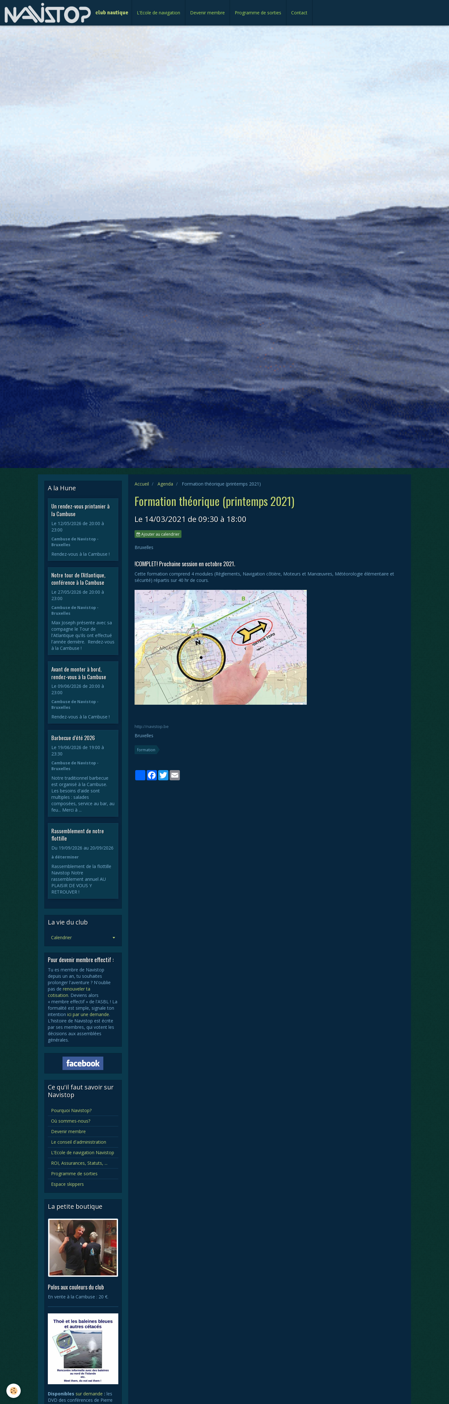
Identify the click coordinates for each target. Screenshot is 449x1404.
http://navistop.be (152, 726)
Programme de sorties (258, 13)
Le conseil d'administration (78, 1142)
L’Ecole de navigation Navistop (82, 1152)
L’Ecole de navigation (158, 13)
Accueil (142, 484)
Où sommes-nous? (70, 1121)
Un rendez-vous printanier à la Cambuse (80, 510)
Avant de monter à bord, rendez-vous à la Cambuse (78, 673)
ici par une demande (88, 1014)
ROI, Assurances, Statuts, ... (79, 1163)
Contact (299, 13)
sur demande (89, 1394)
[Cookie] (13, 1391)
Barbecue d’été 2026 (73, 738)
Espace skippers (67, 1184)
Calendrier (61, 937)
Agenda (165, 484)
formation (146, 749)
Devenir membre (207, 13)
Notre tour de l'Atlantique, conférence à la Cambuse (78, 578)
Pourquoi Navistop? (71, 1110)
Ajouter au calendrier (158, 534)
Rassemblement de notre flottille (77, 834)
